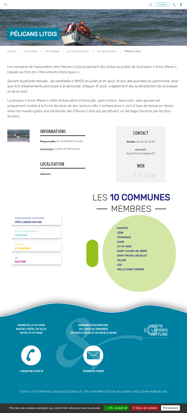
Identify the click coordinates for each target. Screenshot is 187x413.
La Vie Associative (78, 51)
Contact (162, 4)
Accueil (11, 51)
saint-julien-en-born (132, 251)
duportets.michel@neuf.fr (140, 153)
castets (122, 228)
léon (120, 232)
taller (121, 260)
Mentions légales (50, 391)
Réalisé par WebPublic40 (150, 391)
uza (119, 264)
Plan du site (28, 391)
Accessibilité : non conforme (83, 391)
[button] (5, 3)
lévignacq (124, 237)
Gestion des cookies (118, 391)
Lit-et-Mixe (30, 51)
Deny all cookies (145, 408)
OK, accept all (116, 408)
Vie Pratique (52, 51)
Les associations (106, 51)
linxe (120, 241)
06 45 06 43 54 (146, 142)
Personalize (170, 408)
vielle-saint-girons (130, 269)
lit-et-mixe (124, 246)
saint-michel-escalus (132, 255)
